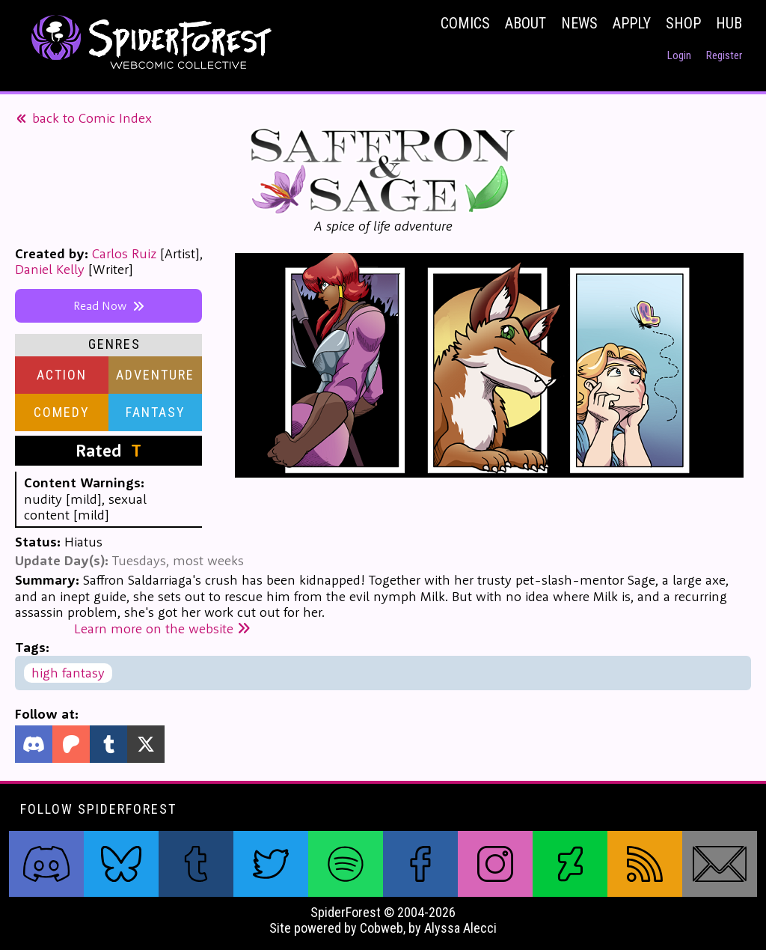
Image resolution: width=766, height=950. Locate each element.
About (525, 23)
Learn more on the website (162, 628)
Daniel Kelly (50, 269)
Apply (632, 23)
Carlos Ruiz (124, 253)
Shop (683, 23)
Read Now (108, 305)
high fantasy (68, 672)
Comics (465, 23)
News (579, 23)
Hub (729, 23)
